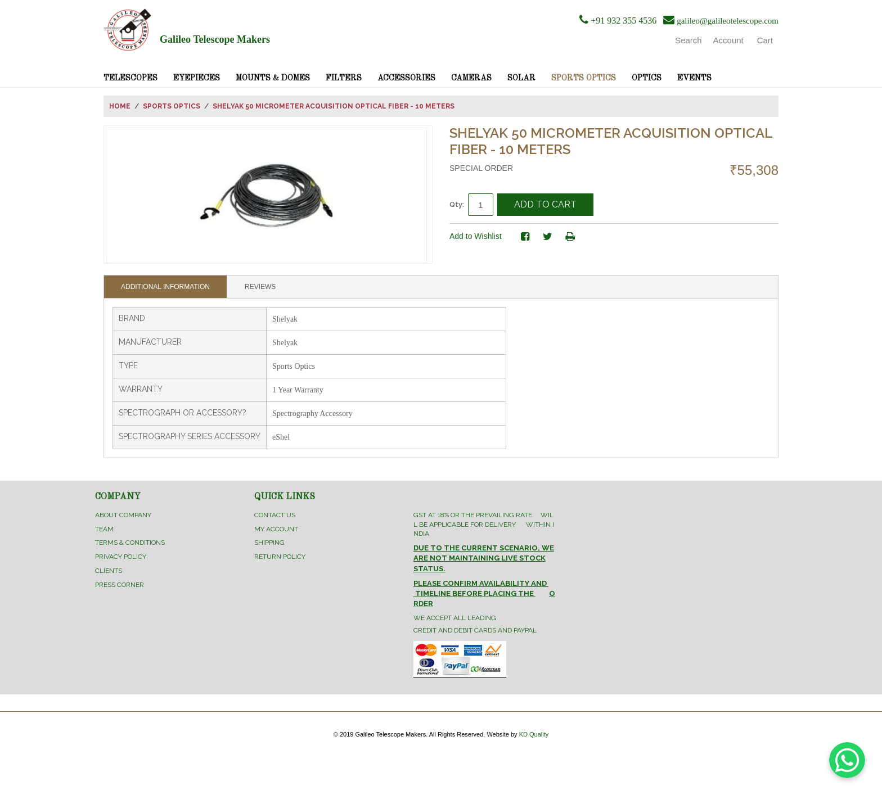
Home (119, 106)
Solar (521, 78)
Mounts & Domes (273, 78)
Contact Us (274, 515)
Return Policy (279, 557)
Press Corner (119, 585)
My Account (276, 529)
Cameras (471, 78)
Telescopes (131, 78)
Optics (647, 78)
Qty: (456, 204)
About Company (123, 515)
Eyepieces (196, 78)
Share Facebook (525, 236)
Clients (108, 571)
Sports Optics (583, 78)
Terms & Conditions (130, 542)
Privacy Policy (120, 557)
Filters (344, 78)
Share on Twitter (548, 236)
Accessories (406, 78)
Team (104, 529)
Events (694, 78)
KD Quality (534, 734)
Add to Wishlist (475, 236)
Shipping (269, 542)
